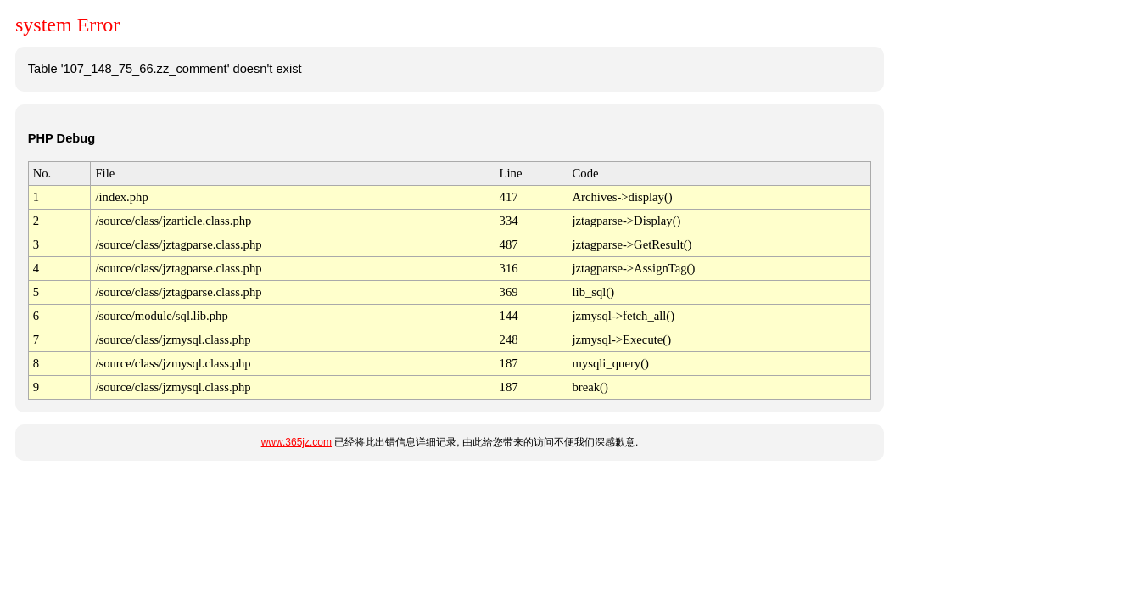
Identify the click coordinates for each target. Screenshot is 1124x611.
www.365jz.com (296, 442)
